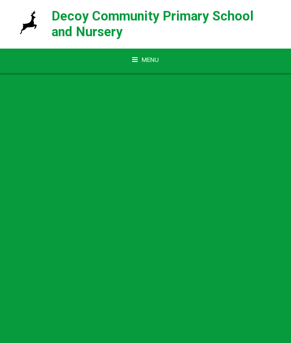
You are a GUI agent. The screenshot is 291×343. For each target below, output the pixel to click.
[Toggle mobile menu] (145, 60)
